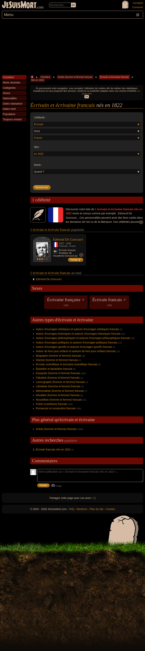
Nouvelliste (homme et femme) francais (59, 399)
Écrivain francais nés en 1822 (53, 449)
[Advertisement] (72, 46)
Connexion (137, 7)
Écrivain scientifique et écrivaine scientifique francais (66, 364)
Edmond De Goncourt (68, 239)
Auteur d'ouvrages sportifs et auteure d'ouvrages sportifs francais (74, 346)
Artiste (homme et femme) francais (75, 77)
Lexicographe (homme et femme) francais (60, 381)
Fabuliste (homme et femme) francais (58, 377)
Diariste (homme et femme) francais (57, 359)
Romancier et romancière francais (56, 408)
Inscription (138, 3)
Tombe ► (75, 259)
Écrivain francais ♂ (109, 301)
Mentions (81, 509)
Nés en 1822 (37, 80)
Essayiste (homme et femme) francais (58, 373)
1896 (68, 243)
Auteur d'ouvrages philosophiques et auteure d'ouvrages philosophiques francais (83, 338)
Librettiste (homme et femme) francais (58, 386)
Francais (63, 246)
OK (86, 96)
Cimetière (45, 77)
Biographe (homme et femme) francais (58, 355)
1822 (61, 243)
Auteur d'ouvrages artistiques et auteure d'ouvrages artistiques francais (77, 329)
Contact (110, 509)
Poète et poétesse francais (51, 403)
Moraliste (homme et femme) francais (58, 395)
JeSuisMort (19, 5)
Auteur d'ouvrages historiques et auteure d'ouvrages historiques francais (78, 333)
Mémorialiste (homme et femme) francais (60, 390)
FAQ (71, 509)
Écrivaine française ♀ (66, 301)
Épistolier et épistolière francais (54, 368)
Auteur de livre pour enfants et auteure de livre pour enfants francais (76, 351)
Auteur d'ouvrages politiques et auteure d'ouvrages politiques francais (76, 342)
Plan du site (96, 509)
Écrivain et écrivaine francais (114, 77)
